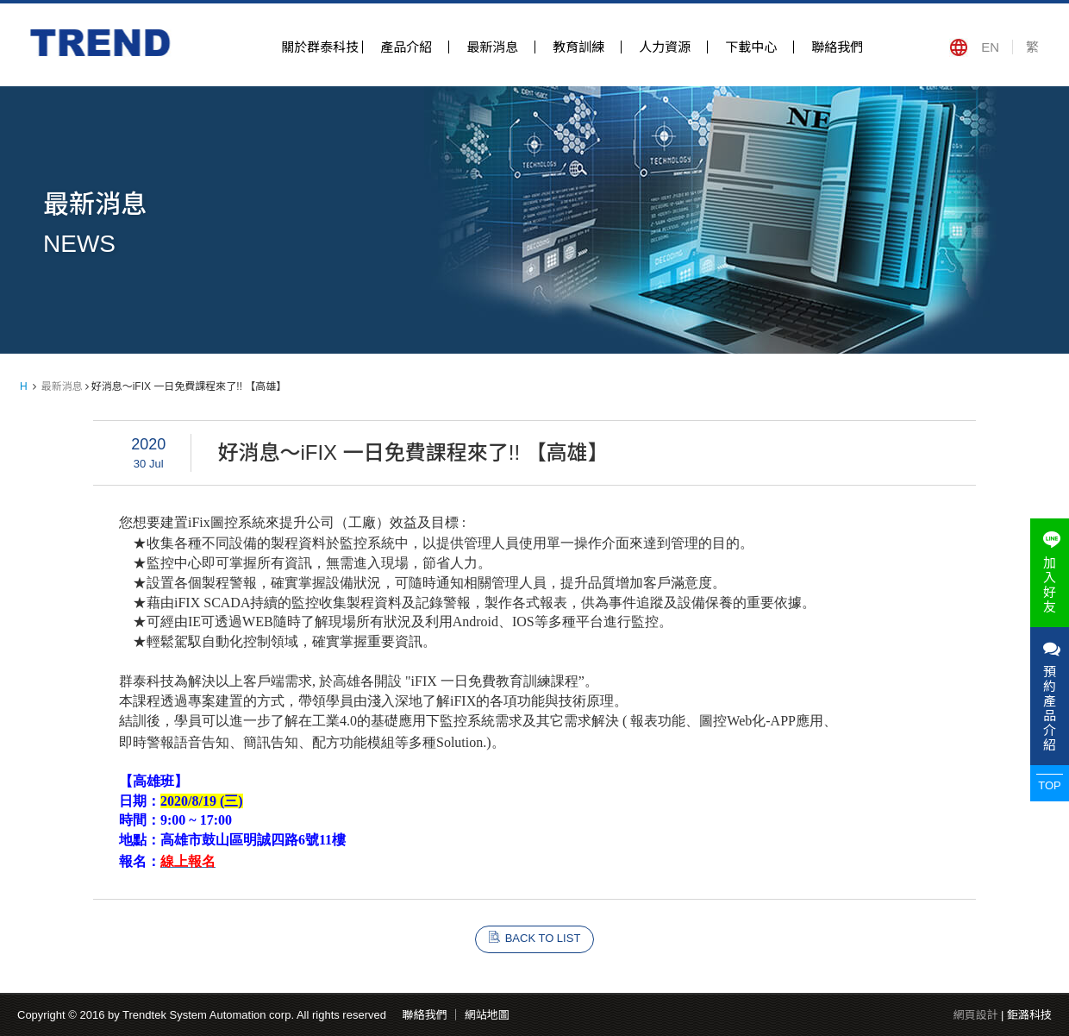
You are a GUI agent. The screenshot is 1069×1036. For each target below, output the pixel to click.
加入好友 (1049, 572)
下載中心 (751, 47)
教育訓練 (578, 47)
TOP (1049, 785)
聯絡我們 (837, 47)
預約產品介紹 (1049, 696)
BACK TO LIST (543, 938)
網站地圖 (487, 1014)
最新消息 (492, 47)
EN (990, 47)
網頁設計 (975, 1014)
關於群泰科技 (320, 47)
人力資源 (665, 47)
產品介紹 (406, 47)
